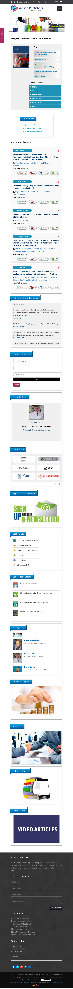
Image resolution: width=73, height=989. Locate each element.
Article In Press (37, 98)
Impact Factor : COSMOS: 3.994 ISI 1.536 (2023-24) (45, 53)
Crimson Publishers (28, 980)
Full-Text (43, 173)
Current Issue (36, 102)
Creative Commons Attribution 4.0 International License (25, 983)
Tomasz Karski (30, 663)
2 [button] (20, 485)
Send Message (56, 908)
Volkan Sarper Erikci (32, 649)
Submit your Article (22, 546)
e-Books (15, 955)
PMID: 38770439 (18, 313)
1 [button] (17, 485)
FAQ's (34, 2)
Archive (34, 106)
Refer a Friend (20, 561)
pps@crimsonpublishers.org (32, 128)
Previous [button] (9, 423)
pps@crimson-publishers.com (33, 125)
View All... (57, 485)
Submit (16, 386)
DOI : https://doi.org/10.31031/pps (45, 65)
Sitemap (43, 2)
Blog (38, 2)
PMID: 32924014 (18, 335)
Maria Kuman (36, 423)
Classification (36, 91)
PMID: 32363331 (18, 346)
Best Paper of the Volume (24, 551)
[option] (36, 423)
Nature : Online (40, 76)
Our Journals (17, 947)
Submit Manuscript (19, 950)
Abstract (21, 173)
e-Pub (54, 173)
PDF (32, 173)
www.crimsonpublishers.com (55, 983)
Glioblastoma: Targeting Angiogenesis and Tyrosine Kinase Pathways (36, 332)
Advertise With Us (21, 566)
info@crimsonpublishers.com (24, 933)
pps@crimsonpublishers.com (32, 132)
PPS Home (35, 87)
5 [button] (31, 485)
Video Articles (17, 952)
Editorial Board (37, 95)
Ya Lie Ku (27, 636)
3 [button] (24, 485)
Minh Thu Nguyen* (21, 221)
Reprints (18, 556)
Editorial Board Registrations (25, 541)
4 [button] (27, 485)
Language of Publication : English (46, 72)
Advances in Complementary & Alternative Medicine (36, 431)
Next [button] (64, 423)
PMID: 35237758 (18, 327)
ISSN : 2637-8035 (40, 60)
